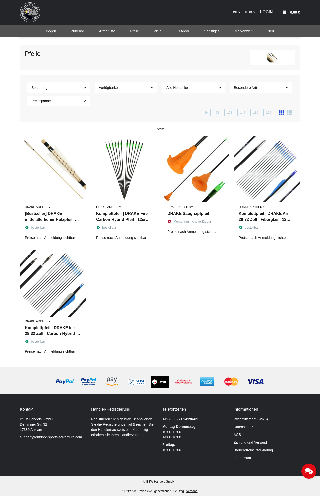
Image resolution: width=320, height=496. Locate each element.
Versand (192, 491)
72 (217, 112)
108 (229, 112)
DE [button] (236, 12)
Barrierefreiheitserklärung (253, 450)
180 (255, 112)
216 (268, 112)
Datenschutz (243, 427)
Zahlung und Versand (250, 442)
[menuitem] (51, 31)
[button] (266, 12)
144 (242, 112)
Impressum (242, 458)
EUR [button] (250, 12)
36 (206, 112)
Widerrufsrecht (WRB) (251, 419)
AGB (237, 435)
